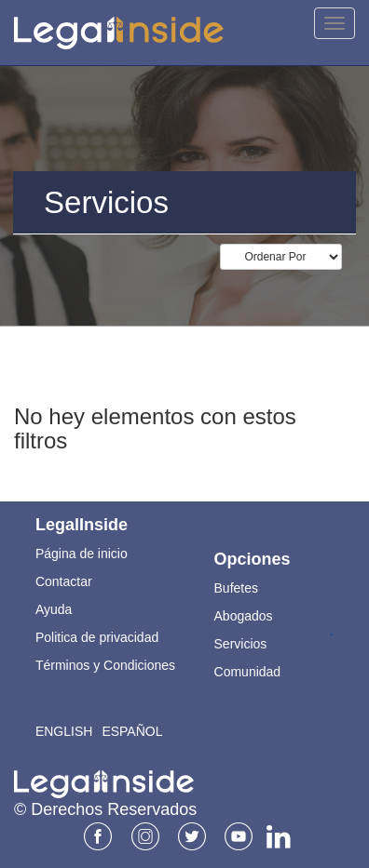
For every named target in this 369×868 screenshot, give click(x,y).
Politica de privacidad (96, 637)
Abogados (243, 615)
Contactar (63, 581)
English (63, 731)
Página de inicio (81, 553)
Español (132, 731)
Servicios (240, 643)
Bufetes (236, 588)
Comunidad (247, 671)
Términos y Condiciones (105, 665)
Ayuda (53, 609)
